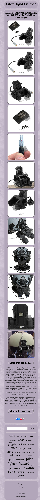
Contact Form (20, 490)
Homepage (21, 484)
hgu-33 (19, 436)
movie (11, 471)
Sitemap (21, 487)
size (34, 452)
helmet (24, 463)
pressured (24, 456)
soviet (18, 455)
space (30, 455)
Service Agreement (21, 496)
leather (31, 445)
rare (25, 436)
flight (12, 444)
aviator (29, 468)
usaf (23, 452)
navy (10, 451)
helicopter (30, 472)
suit (12, 455)
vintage (22, 448)
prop (21, 439)
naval (29, 448)
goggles (9, 469)
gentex (21, 475)
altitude (22, 444)
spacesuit (18, 468)
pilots (11, 459)
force (14, 448)
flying (28, 452)
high (17, 452)
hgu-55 (32, 465)
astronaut (20, 460)
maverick (13, 440)
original (31, 436)
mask (12, 435)
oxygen (21, 471)
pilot (29, 459)
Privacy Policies (21, 493)
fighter (12, 463)
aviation (29, 440)
